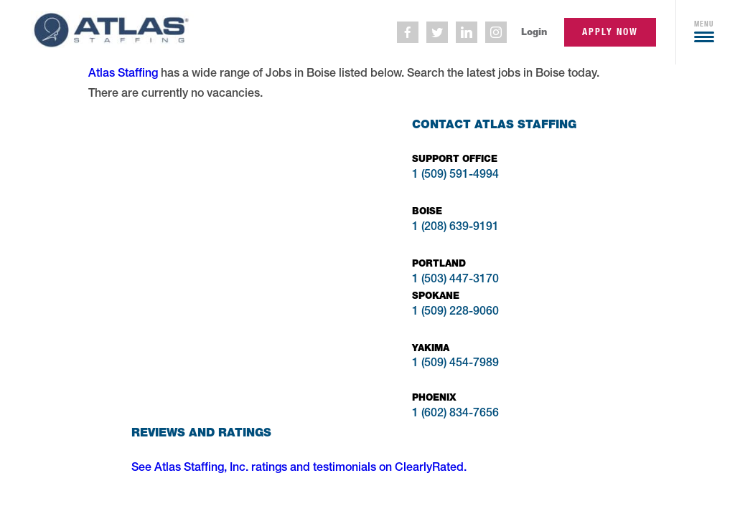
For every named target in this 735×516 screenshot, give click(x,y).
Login (534, 32)
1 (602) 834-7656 (455, 414)
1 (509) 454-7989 (455, 364)
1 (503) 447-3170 (455, 280)
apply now (610, 32)
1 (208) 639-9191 (455, 228)
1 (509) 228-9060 (455, 312)
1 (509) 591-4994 (455, 175)
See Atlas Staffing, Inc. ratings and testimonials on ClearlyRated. (299, 468)
